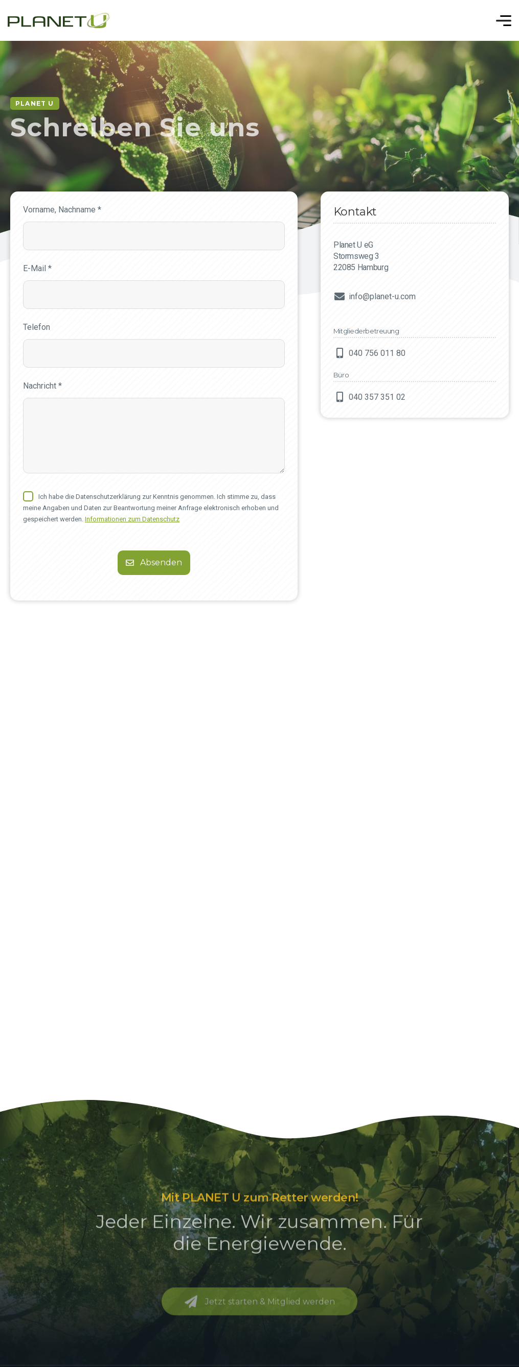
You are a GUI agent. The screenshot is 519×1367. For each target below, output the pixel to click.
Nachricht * (42, 386)
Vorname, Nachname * (62, 209)
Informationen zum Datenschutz (132, 519)
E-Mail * (37, 268)
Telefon (36, 327)
